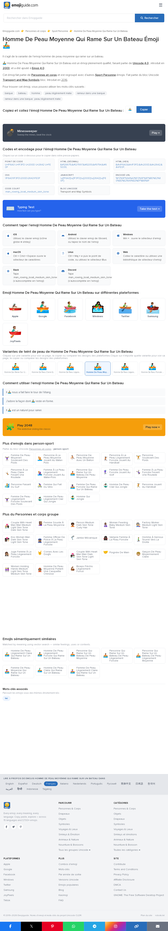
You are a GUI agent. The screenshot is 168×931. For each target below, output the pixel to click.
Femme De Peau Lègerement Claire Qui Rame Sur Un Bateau (84, 671)
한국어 (151, 783)
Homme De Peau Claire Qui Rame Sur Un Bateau (50, 670)
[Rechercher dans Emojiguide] (69, 18)
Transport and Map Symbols (76, 191)
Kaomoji (63, 895)
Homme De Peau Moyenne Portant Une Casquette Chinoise (50, 570)
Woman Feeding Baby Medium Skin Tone (116, 525)
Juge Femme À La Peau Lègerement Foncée (18, 554)
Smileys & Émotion (69, 834)
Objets (62, 818)
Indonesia (32, 789)
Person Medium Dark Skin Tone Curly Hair (82, 525)
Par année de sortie (70, 874)
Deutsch (37, 783)
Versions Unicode (69, 879)
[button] (29, 164)
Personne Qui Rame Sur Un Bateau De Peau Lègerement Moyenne (148, 655)
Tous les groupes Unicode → (74, 849)
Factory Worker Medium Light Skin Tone (149, 525)
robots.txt (159, 915)
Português (96, 783)
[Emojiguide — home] (21, 5)
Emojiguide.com (11, 31)
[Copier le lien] (136, 926)
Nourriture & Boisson (125, 844)
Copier (144, 109)
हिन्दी (19, 789)
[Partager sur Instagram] (115, 926)
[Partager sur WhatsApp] (73, 926)
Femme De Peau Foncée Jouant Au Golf (116, 472)
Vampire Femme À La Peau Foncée (116, 538)
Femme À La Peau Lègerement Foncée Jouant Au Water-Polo (51, 473)
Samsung (9, 889)
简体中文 (126, 783)
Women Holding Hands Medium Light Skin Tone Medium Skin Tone (18, 570)
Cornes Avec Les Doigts (50, 553)
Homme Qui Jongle (80, 497)
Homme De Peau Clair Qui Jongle (116, 485)
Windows (9, 879)
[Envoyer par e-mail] (157, 926)
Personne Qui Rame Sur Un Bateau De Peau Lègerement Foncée (115, 655)
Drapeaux (64, 813)
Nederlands (79, 783)
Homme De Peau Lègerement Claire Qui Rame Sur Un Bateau (18, 654)
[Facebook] (6, 827)
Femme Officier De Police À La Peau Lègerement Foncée (51, 541)
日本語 (139, 783)
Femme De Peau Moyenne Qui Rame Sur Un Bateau (17, 671)
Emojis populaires (69, 884)
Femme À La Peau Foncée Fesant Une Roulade (149, 472)
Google (8, 869)
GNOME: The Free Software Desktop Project (139, 895)
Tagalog (47, 789)
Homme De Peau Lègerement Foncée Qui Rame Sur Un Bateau (50, 654)
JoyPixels (9, 895)
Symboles (64, 824)
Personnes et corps (35, 31)
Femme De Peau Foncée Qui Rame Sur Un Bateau (83, 487)
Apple (7, 864)
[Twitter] (13, 827)
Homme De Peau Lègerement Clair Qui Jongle (50, 499)
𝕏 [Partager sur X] (31, 926)
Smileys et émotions (125, 834)
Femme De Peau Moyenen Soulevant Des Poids (17, 459)
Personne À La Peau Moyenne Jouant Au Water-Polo (50, 459)
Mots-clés (64, 869)
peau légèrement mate (58, 93)
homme (36, 93)
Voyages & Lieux (68, 829)
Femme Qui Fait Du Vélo (49, 485)
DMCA (117, 884)
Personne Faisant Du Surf (18, 485)
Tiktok (7, 900)
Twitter (7, 884)
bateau (22, 93)
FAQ (61, 900)
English (10, 783)
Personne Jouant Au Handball (149, 485)
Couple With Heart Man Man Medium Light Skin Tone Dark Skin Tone (18, 526)
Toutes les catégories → (127, 849)
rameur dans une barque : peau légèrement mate (33, 98)
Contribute (120, 864)
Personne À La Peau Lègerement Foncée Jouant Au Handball (116, 459)
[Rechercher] (149, 18)
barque (9, 93)
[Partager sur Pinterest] (52, 926)
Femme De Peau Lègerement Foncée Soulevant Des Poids (18, 500)
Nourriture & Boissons (71, 844)
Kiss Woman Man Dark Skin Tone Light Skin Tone (17, 540)
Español (22, 783)
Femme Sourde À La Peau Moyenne (50, 523)
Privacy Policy (121, 874)
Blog (61, 889)
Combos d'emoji (68, 864)
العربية (9, 789)
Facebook (9, 874)
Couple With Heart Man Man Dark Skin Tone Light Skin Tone (83, 555)
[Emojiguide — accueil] (7, 805)
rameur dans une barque (91, 93)
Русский (111, 783)
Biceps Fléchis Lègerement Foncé (81, 569)
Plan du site (146, 915)
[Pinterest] (21, 827)
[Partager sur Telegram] (94, 926)
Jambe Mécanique (83, 537)
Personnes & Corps (70, 808)
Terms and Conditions (126, 869)
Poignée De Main (116, 552)
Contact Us (120, 889)
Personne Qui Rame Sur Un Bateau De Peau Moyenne (82, 473)
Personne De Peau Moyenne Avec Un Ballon (82, 458)
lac (6, 698)
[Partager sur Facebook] (10, 926)
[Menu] (160, 5)
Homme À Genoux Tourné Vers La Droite (149, 540)
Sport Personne (60, 31)
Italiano (64, 783)
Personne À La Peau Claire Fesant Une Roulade (16, 473)
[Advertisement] (84, 607)
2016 (64, 80)
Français (51, 783)
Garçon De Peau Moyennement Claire (148, 554)
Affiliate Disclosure (124, 879)
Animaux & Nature (69, 839)
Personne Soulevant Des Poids (147, 458)
